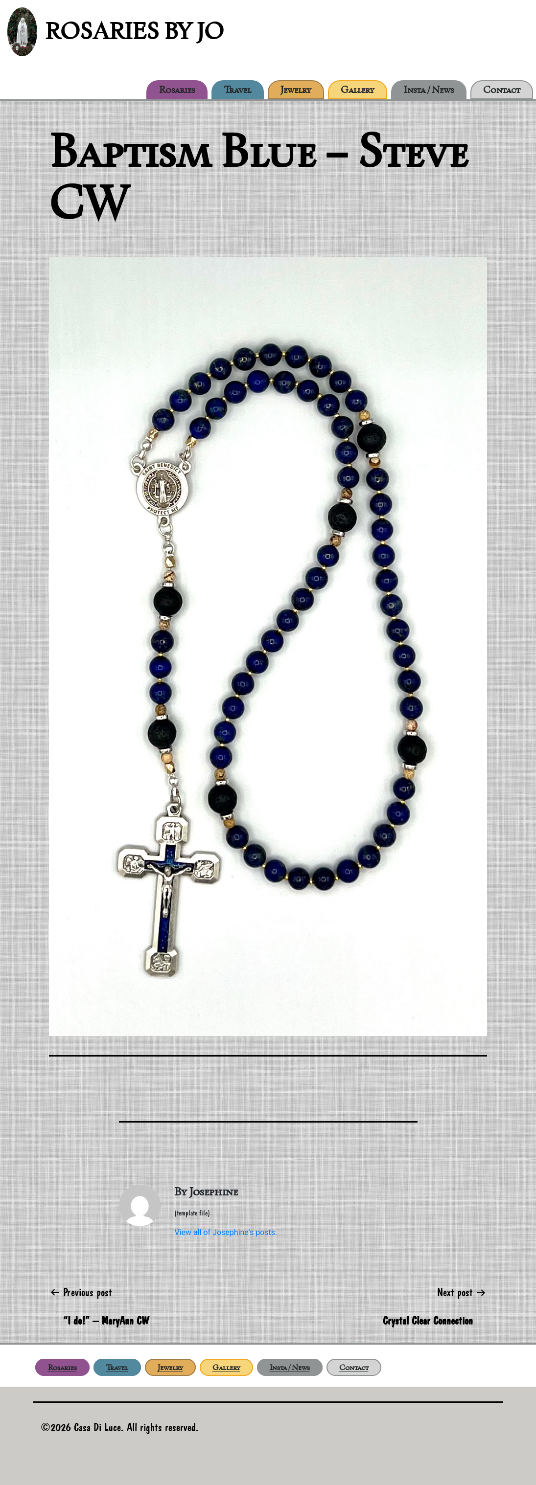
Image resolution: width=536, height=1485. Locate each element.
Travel (237, 89)
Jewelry (295, 89)
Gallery (357, 89)
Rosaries (177, 89)
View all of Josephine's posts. (225, 1232)
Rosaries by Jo (134, 31)
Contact (501, 89)
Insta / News (429, 89)
